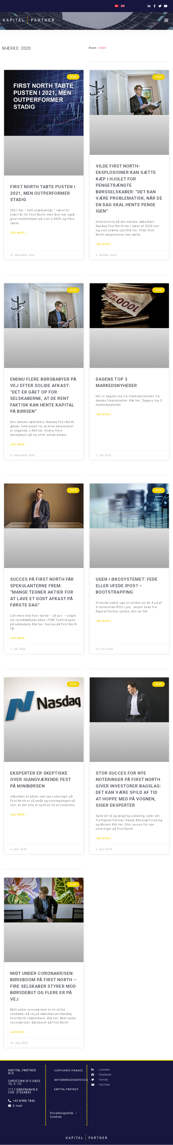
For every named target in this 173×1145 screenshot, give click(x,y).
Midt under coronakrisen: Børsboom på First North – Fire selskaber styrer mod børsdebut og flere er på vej (43, 986)
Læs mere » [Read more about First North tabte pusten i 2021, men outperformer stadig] (18, 232)
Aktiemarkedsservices (71, 1080)
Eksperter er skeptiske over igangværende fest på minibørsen (40, 779)
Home (92, 47)
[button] (166, 20)
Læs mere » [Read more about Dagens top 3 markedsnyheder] (104, 414)
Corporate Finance (68, 1070)
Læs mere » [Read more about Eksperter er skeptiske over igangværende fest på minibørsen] (18, 814)
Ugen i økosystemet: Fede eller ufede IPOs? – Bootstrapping (127, 586)
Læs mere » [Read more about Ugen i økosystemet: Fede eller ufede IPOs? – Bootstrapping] (104, 621)
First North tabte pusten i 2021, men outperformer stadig (42, 193)
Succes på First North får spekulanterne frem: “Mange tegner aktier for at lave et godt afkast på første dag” (42, 592)
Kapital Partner (66, 1089)
